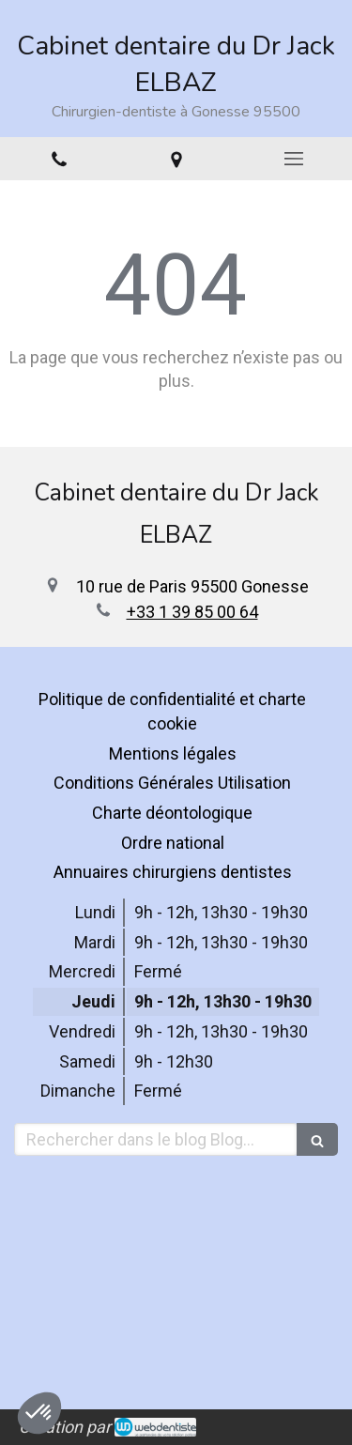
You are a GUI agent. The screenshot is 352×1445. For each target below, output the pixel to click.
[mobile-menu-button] (293, 158)
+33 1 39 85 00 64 (192, 612)
